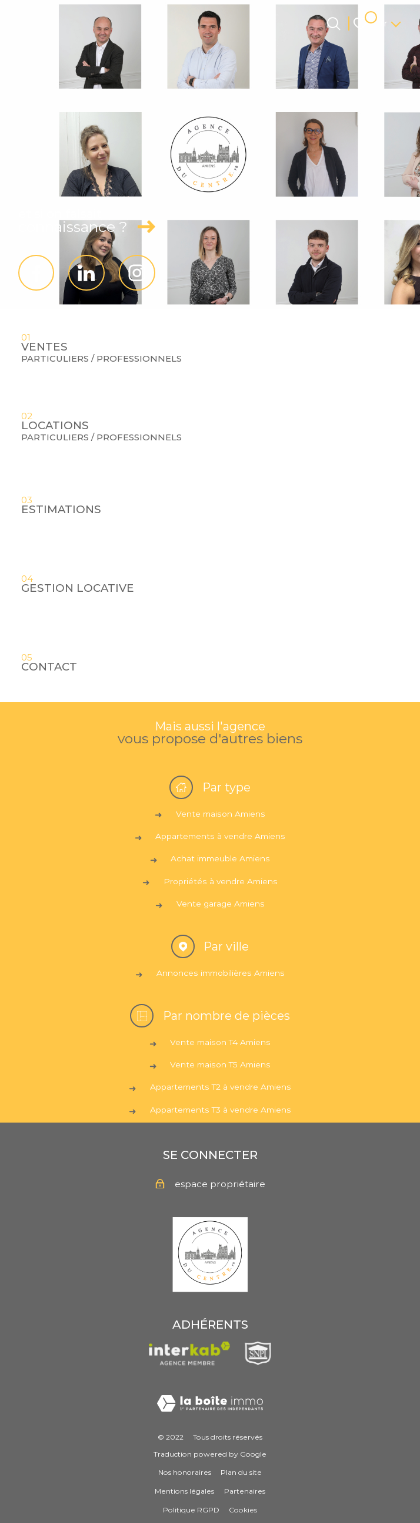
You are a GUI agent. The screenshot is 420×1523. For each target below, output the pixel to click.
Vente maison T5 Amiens (220, 1064)
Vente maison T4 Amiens (220, 1042)
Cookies (243, 1509)
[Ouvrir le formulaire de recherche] (333, 23)
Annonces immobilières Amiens (220, 973)
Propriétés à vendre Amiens (221, 881)
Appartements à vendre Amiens (220, 836)
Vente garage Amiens (220, 903)
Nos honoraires (184, 1472)
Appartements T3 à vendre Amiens (220, 1109)
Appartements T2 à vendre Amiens (220, 1086)
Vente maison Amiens (220, 813)
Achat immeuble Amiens (220, 858)
